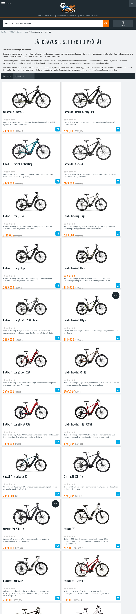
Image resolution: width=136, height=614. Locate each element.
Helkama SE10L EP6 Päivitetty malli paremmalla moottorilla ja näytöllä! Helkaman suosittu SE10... (50, 394)
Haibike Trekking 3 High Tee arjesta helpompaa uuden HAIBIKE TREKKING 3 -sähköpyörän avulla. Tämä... (84, 179)
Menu (6, 3)
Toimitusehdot (74, 593)
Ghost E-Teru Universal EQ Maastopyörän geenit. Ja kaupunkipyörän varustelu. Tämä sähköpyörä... (83, 287)
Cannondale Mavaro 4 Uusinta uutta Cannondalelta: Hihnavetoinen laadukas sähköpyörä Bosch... (118, 124)
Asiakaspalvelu (10, 596)
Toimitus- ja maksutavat (77, 590)
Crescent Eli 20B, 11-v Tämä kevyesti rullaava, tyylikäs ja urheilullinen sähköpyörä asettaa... (117, 286)
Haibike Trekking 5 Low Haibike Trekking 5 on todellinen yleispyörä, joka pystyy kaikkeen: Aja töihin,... (84, 232)
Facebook (72, 587)
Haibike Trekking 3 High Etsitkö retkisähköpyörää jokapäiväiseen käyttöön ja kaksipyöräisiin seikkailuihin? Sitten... (50, 179)
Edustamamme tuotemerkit (68, 535)
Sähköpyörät (22, 32)
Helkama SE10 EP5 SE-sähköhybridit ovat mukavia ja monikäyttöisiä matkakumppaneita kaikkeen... (84, 394)
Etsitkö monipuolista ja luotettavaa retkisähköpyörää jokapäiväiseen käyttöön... (51, 232)
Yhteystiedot (9, 593)
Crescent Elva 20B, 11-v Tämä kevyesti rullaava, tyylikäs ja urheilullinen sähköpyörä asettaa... (16, 340)
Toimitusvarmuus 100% (77, 596)
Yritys (6, 590)
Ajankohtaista (9, 600)
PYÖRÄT (12, 32)
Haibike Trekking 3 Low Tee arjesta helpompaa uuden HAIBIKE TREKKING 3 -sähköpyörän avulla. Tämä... (17, 179)
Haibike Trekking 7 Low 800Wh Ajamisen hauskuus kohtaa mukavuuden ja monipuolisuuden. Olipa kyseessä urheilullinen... (16, 287)
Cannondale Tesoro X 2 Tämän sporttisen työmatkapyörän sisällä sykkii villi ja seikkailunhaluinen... (17, 124)
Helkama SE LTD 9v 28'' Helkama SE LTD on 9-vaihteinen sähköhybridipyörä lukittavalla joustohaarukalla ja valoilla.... (117, 341)
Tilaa (110, 518)
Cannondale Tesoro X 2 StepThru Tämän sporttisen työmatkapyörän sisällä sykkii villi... (50, 124)
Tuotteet (4, 32)
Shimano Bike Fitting (76, 600)
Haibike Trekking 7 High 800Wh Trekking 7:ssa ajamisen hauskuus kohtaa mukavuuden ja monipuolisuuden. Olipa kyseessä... (51, 287)
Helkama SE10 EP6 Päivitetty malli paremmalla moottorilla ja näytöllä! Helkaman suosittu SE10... (17, 394)
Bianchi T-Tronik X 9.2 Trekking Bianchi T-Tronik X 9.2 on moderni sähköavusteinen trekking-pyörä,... (84, 124)
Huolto (6, 587)
